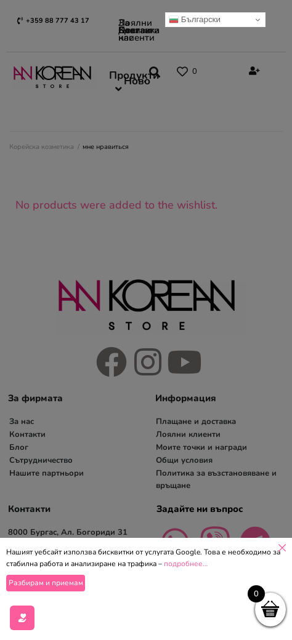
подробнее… (186, 598)
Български (195, 20)
